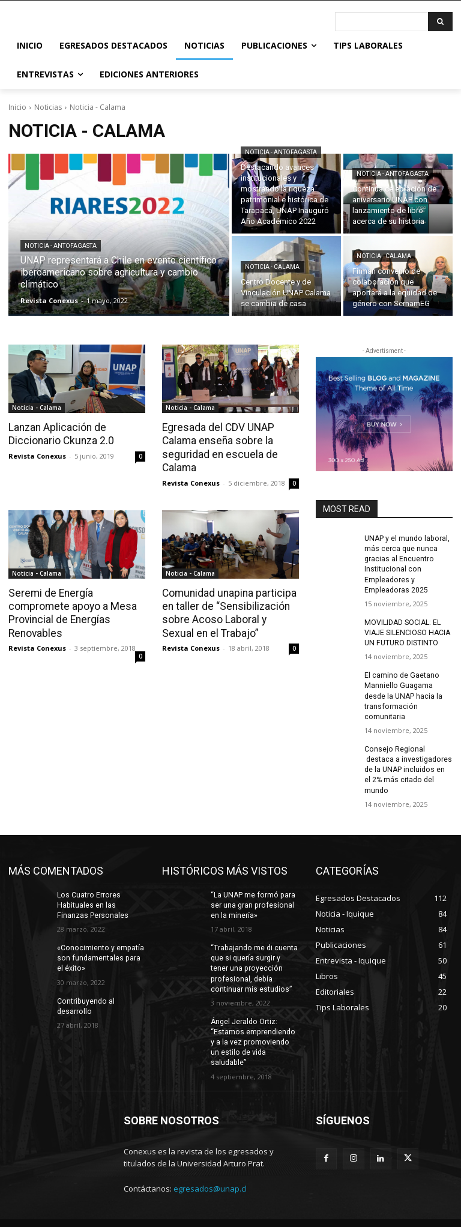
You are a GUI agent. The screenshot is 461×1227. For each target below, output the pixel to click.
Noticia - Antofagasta (61, 246)
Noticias (48, 107)
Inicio (17, 107)
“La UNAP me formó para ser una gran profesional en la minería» (251, 890)
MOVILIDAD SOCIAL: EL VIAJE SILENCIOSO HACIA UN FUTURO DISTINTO (406, 631)
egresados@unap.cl (210, 1162)
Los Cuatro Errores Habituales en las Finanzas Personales (92, 890)
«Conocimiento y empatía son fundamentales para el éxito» (99, 943)
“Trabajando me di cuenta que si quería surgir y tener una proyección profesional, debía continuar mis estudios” (254, 953)
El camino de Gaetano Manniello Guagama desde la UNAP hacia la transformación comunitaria (403, 693)
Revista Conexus (37, 455)
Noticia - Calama (272, 267)
